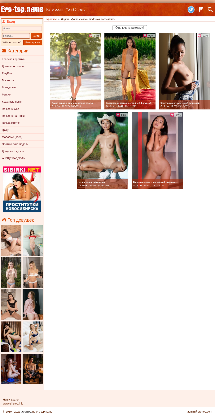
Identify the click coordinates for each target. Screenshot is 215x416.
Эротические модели (15, 144)
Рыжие (6, 94)
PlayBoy (7, 73)
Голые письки (10, 108)
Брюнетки (8, 80)
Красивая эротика (13, 59)
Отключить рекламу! (129, 27)
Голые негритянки (13, 115)
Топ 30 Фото (76, 9)
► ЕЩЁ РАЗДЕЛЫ (13, 158)
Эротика (26, 411)
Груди (5, 129)
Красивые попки (12, 101)
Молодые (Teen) (12, 137)
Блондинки (9, 87)
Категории (54, 9)
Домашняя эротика (14, 66)
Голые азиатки (11, 122)
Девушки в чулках (13, 151)
